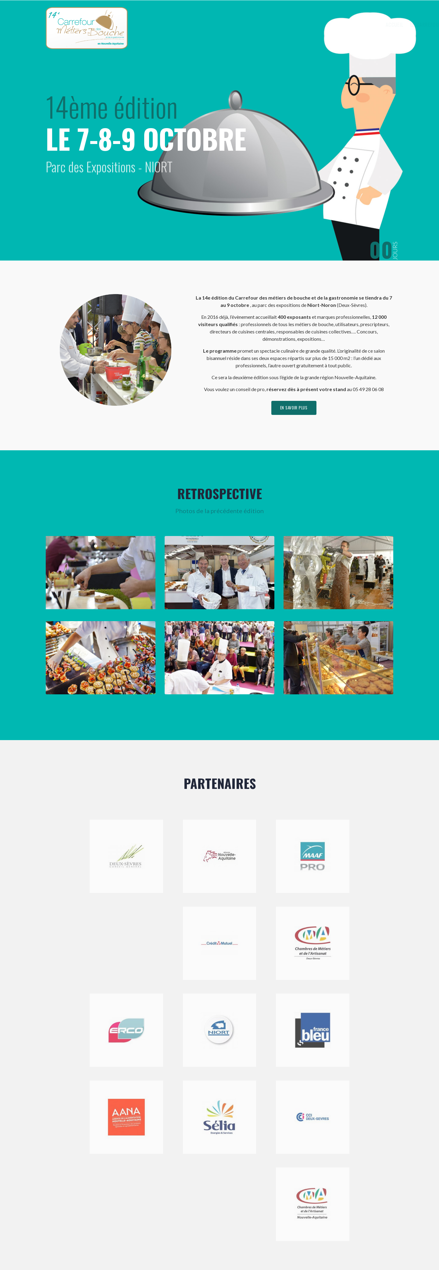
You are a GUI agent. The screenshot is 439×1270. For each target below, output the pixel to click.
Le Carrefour (281, 24)
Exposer (318, 24)
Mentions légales (183, 1250)
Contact (375, 24)
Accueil (247, 24)
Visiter (347, 24)
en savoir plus (294, 408)
